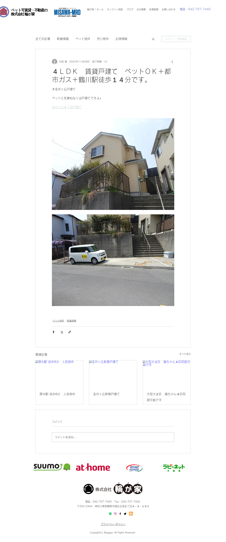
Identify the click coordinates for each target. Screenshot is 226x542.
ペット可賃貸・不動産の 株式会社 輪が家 (29, 12)
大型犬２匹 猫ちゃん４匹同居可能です (166, 397)
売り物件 (103, 38)
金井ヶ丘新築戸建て (106, 394)
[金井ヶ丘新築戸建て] (113, 373)
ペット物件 (82, 38)
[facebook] (120, 513)
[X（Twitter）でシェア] (61, 332)
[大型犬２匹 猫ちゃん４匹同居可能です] (167, 373)
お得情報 (121, 38)
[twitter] (125, 513)
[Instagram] (115, 513)
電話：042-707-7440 (195, 9)
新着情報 (63, 38)
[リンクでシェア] (69, 332)
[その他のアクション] (172, 62)
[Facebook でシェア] (53, 332)
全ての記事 (42, 38)
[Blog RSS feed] (131, 514)
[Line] (110, 513)
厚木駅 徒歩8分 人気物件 (57, 394)
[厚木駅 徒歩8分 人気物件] (59, 373)
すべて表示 (185, 354)
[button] (153, 39)
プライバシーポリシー (113, 524)
